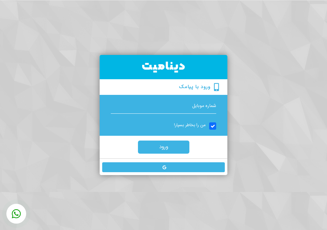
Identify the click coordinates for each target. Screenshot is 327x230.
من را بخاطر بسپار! (190, 125)
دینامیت (164, 67)
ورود (163, 146)
